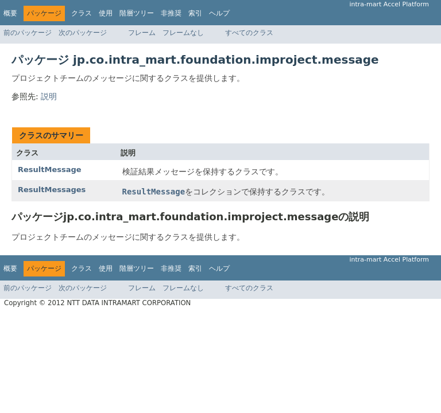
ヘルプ (219, 13)
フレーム (142, 33)
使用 (106, 13)
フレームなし (183, 33)
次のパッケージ (83, 33)
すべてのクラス (249, 33)
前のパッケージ (27, 33)
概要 (10, 13)
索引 (195, 13)
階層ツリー (136, 13)
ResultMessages (52, 189)
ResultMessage (50, 169)
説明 (49, 96)
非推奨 (171, 13)
